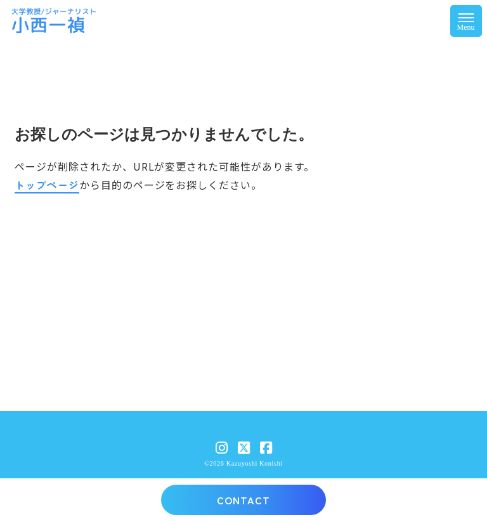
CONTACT (244, 500)
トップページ (47, 184)
